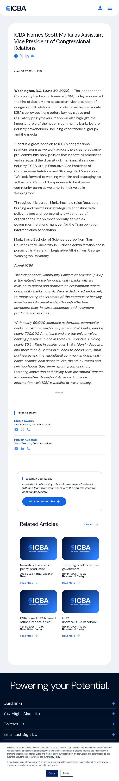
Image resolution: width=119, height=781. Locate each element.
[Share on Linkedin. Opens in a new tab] (27, 56)
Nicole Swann (24, 420)
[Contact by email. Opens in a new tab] (16, 430)
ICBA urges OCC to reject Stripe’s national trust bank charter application (38, 622)
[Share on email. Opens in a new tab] (32, 56)
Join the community (47, 502)
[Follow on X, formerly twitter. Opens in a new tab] (22, 430)
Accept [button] (52, 773)
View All (88, 524)
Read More (26, 582)
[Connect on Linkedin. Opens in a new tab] (22, 449)
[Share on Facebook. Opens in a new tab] (16, 56)
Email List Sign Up (20, 734)
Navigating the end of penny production (35, 567)
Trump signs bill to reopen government (80, 567)
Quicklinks (12, 703)
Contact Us (13, 724)
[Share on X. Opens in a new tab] (22, 56)
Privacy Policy (54, 757)
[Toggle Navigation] (110, 8)
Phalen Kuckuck (26, 439)
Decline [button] (66, 773)
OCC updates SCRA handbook (80, 620)
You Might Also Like (21, 713)
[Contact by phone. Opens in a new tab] (29, 430)
